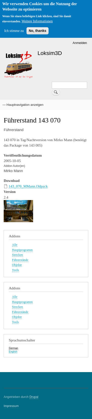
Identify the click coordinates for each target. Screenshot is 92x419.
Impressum (11, 406)
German (13, 348)
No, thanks (37, 31)
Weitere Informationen (37, 21)
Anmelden (80, 43)
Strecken (17, 255)
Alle (14, 244)
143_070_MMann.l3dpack (28, 186)
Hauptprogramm (22, 250)
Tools (15, 270)
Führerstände (20, 260)
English (13, 351)
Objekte (17, 265)
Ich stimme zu (14, 31)
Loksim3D (50, 53)
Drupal (34, 397)
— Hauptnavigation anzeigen (22, 105)
